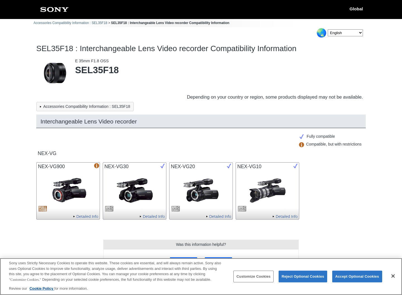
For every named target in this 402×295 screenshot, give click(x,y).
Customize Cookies (253, 279)
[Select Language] (345, 32)
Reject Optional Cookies (303, 279)
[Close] (393, 279)
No (218, 261)
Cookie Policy (42, 292)
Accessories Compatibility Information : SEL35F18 (70, 23)
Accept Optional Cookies (357, 279)
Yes (184, 261)
